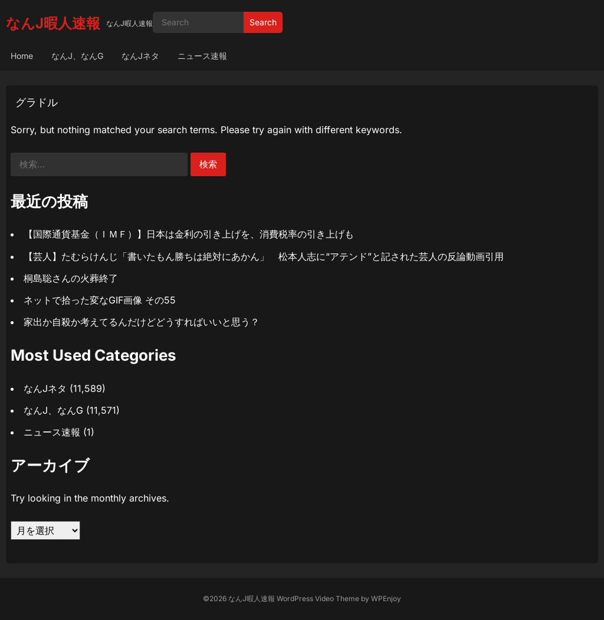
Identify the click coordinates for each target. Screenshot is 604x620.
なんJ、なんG (77, 56)
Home (22, 56)
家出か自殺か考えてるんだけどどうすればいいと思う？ (142, 322)
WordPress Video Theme (318, 598)
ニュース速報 (202, 56)
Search (263, 22)
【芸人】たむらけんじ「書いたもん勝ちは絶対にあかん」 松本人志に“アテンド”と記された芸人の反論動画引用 (264, 256)
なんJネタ (140, 56)
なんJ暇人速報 (53, 23)
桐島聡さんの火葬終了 (71, 278)
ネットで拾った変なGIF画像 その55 (100, 300)
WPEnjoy (386, 598)
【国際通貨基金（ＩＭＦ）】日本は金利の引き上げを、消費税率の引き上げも (189, 234)
